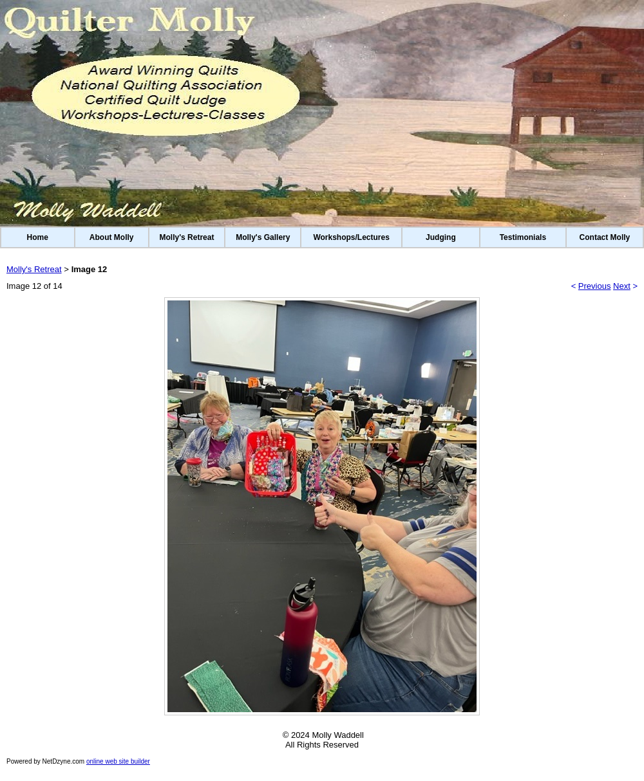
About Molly (112, 237)
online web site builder (118, 761)
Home (37, 237)
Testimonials (523, 237)
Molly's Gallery (263, 237)
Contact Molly (605, 237)
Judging (441, 237)
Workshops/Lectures (351, 237)
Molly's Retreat (187, 237)
